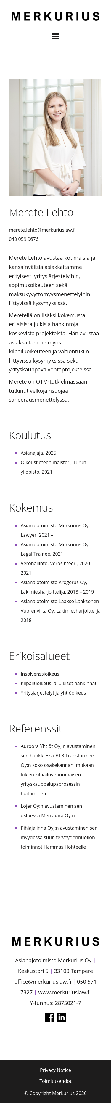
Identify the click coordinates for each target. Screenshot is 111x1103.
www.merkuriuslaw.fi (64, 992)
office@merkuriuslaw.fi (42, 981)
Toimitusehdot (55, 1081)
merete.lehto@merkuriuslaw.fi (42, 230)
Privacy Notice (55, 1070)
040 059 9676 (23, 239)
